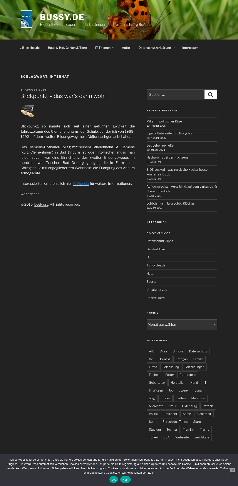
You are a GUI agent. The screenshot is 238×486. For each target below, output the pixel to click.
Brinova (178, 351)
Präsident (170, 414)
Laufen (181, 398)
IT (148, 257)
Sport (153, 421)
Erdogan (182, 359)
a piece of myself (158, 233)
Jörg (152, 398)
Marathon (198, 398)
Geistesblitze (156, 249)
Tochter (171, 429)
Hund (194, 382)
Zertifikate (201, 437)
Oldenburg (189, 406)
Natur (151, 273)
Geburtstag (157, 382)
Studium (155, 429)
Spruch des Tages (175, 421)
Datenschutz (198, 351)
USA (166, 437)
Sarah (187, 414)
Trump (204, 429)
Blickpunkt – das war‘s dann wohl (63, 96)
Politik (153, 414)
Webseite (182, 437)
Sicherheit (204, 414)
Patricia (208, 406)
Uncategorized (157, 289)
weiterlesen (30, 194)
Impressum (190, 48)
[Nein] (232, 470)
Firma (153, 367)
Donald (165, 359)
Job (171, 390)
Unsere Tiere (156, 298)
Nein (125, 479)
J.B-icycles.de (30, 48)
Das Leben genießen (161, 145)
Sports (151, 281)
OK (114, 479)
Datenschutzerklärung (157, 48)
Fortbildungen (194, 367)
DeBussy (41, 204)
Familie (198, 359)
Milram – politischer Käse (164, 121)
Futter (169, 375)
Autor (126, 48)
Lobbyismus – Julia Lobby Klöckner (171, 203)
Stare (197, 421)
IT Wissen (156, 390)
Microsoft (156, 406)
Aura (163, 351)
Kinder (165, 398)
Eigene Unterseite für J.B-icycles (169, 133)
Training (188, 429)
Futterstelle (188, 375)
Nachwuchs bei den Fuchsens (167, 157)
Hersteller (178, 382)
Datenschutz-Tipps (160, 241)
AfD (152, 351)
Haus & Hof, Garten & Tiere (67, 48)
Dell (151, 359)
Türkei (153, 437)
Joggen (184, 390)
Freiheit (154, 375)
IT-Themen (105, 48)
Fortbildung (171, 367)
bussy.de (62, 17)
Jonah (199, 390)
